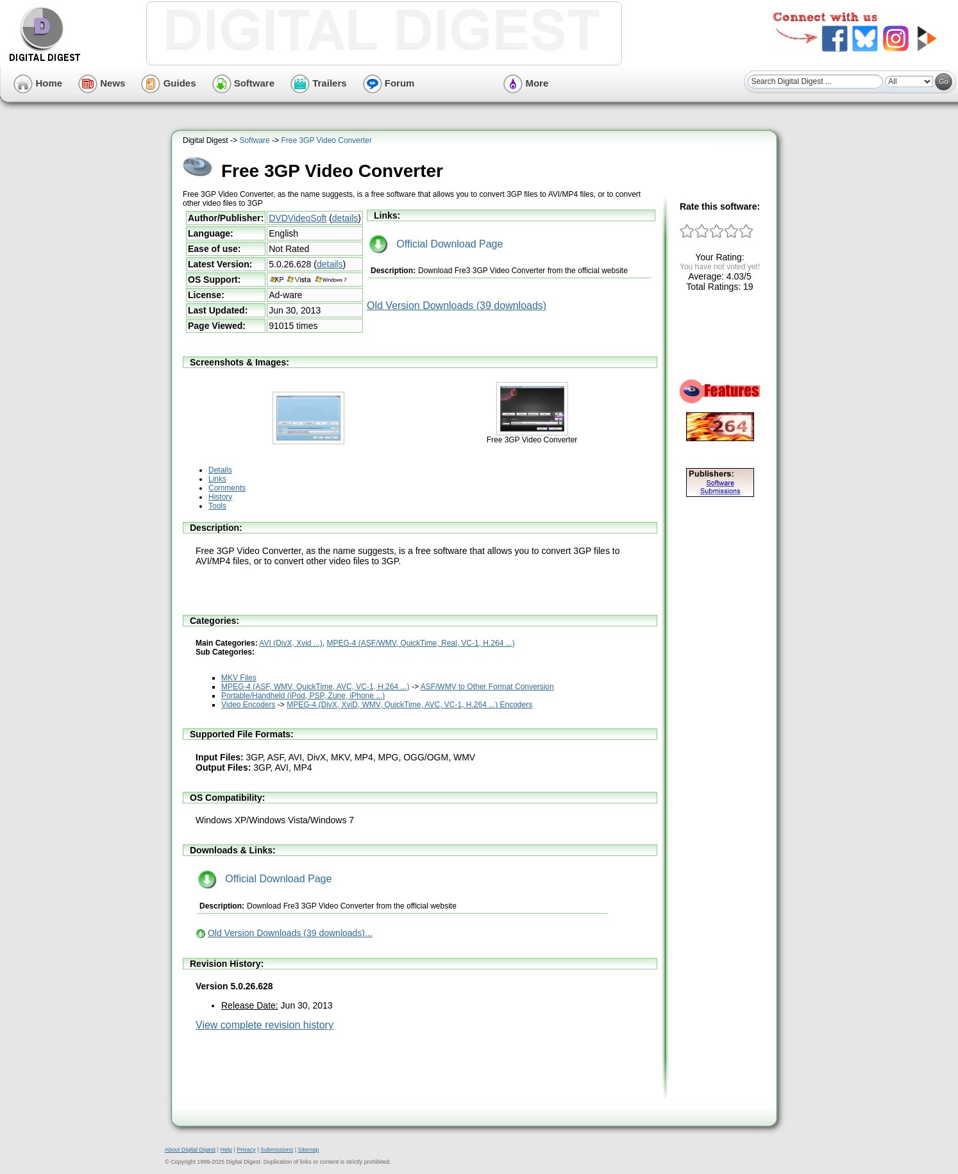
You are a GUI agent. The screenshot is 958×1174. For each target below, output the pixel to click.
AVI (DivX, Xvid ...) (290, 643)
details (345, 218)
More (525, 83)
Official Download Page (436, 244)
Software (243, 83)
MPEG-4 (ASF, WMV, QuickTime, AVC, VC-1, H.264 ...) (315, 686)
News (101, 83)
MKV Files (238, 677)
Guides (168, 83)
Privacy (246, 1149)
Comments (227, 487)
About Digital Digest (190, 1149)
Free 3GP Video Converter (326, 140)
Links (217, 478)
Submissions (276, 1149)
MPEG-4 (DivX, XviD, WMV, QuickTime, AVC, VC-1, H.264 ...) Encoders (409, 704)
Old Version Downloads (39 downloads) (456, 305)
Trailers (318, 83)
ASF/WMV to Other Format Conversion (487, 686)
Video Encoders (248, 704)
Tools (217, 505)
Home (37, 83)
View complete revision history (264, 1024)
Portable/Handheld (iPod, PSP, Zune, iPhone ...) (303, 695)
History (220, 496)
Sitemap (308, 1149)
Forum (389, 83)
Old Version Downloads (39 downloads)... (290, 933)
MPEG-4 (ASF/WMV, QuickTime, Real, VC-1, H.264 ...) (421, 643)
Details (220, 469)
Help (226, 1149)
